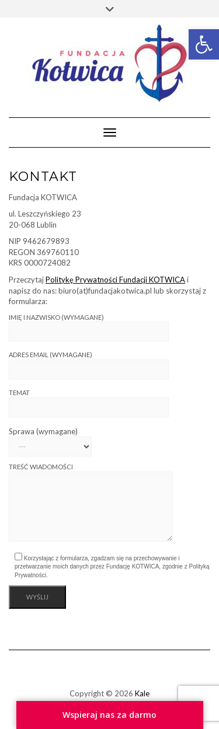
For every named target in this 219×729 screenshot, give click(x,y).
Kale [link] (142, 693)
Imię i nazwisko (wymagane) (89, 327)
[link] (204, 44)
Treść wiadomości (91, 502)
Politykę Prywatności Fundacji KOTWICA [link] (115, 279)
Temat (89, 403)
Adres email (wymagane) (89, 365)
